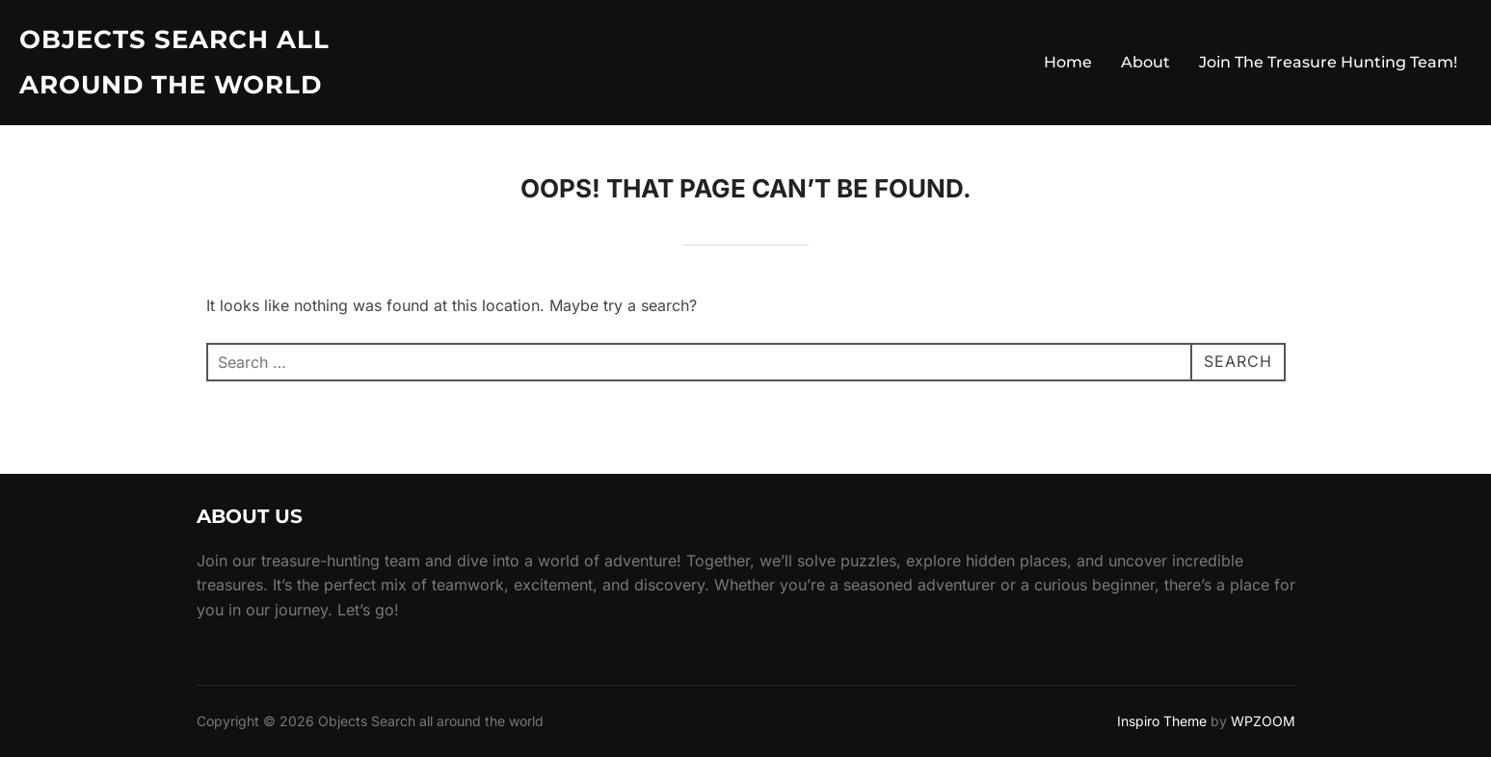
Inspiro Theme (1162, 721)
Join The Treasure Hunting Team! (1328, 62)
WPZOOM (1263, 721)
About (1145, 62)
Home (1068, 62)
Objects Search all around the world (174, 62)
